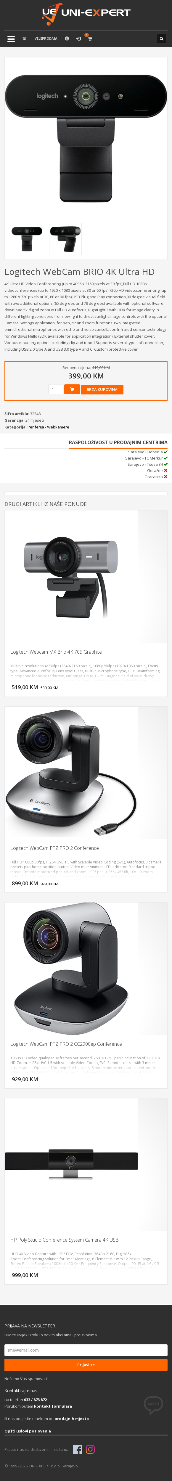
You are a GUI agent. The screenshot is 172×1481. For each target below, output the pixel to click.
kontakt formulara (53, 1406)
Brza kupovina (102, 389)
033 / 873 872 (35, 1399)
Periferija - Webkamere (48, 427)
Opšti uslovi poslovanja (27, 1431)
